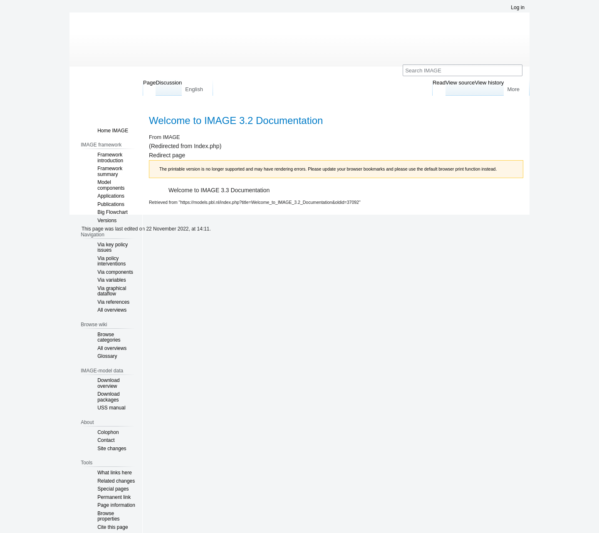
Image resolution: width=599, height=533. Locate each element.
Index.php (207, 146)
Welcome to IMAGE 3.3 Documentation (219, 190)
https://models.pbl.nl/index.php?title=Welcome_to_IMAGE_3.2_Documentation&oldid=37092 (270, 202)
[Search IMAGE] (462, 70)
